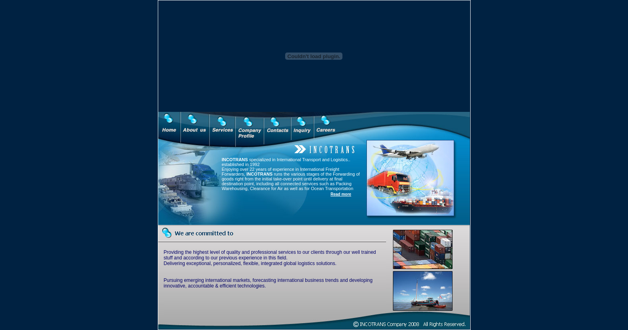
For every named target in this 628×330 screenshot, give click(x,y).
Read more (340, 194)
